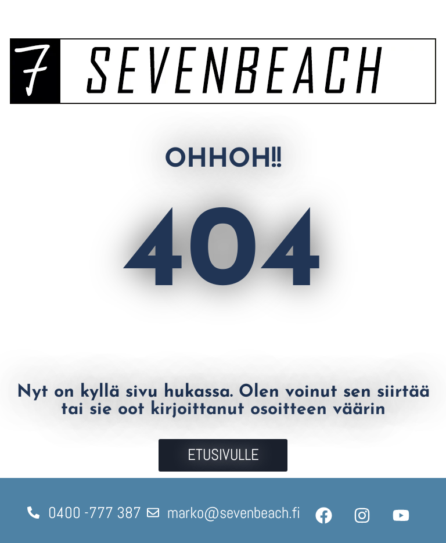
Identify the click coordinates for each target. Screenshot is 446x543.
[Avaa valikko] (417, 13)
